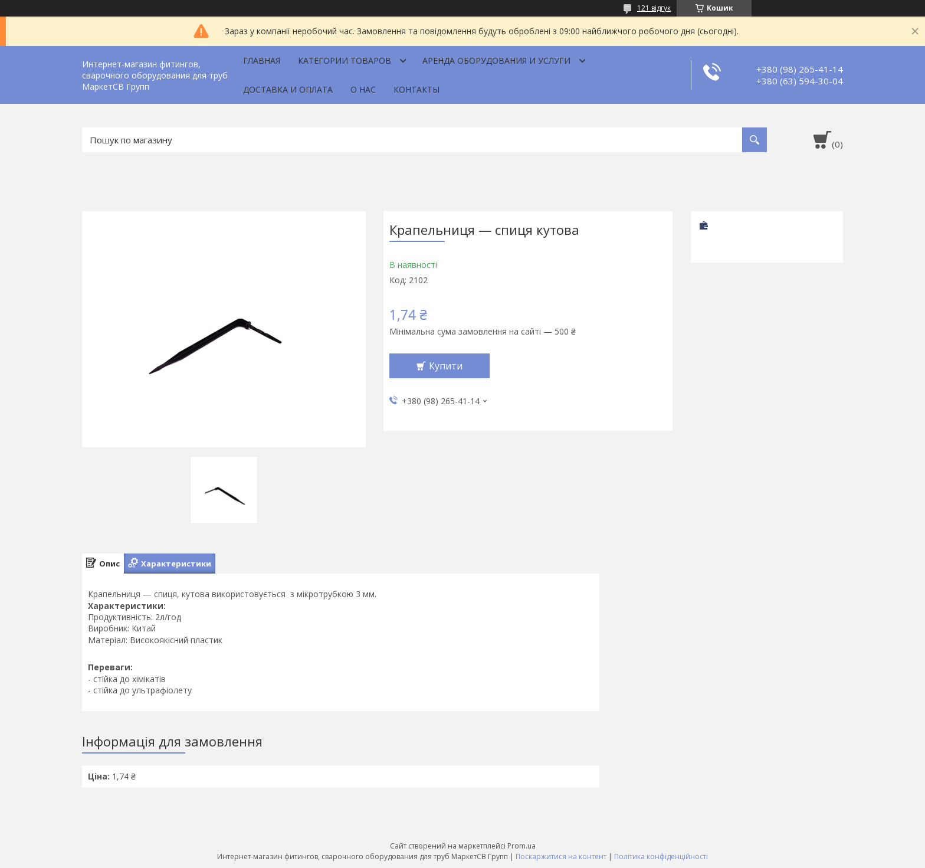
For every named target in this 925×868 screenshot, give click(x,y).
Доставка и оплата (288, 89)
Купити (445, 365)
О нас (363, 89)
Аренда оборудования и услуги (496, 60)
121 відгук (654, 8)
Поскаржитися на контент (561, 856)
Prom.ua (521, 846)
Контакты (416, 89)
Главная (261, 60)
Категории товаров (344, 60)
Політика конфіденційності (661, 856)
